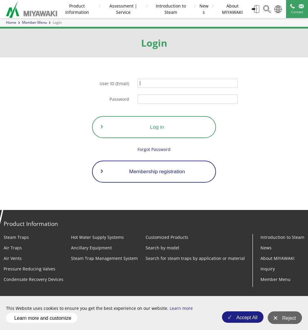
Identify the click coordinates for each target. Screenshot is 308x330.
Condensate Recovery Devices (33, 279)
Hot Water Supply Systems (97, 237)
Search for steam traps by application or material (195, 258)
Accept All (245, 319)
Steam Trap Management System (104, 258)
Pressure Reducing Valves (29, 269)
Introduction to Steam (282, 237)
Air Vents (13, 258)
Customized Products (167, 237)
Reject (289, 319)
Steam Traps (16, 237)
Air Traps (13, 248)
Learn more (181, 310)
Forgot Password (154, 149)
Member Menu (34, 22)
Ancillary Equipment (91, 248)
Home (11, 22)
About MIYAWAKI (277, 258)
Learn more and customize (42, 319)
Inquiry (267, 269)
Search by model (162, 248)
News (266, 248)
